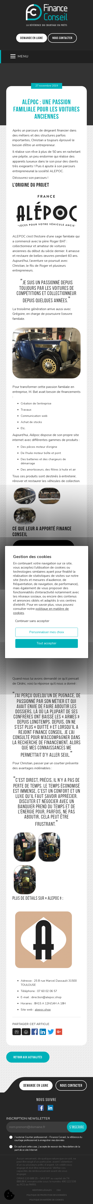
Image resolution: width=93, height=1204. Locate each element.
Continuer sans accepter (32, 621)
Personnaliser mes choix (46, 632)
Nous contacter (62, 38)
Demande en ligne (31, 38)
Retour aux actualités (27, 1057)
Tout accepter (46, 643)
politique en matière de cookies (41, 611)
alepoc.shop (43, 1010)
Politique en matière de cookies (46, 1200)
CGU (59, 1190)
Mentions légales (42, 1190)
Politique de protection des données (47, 1195)
